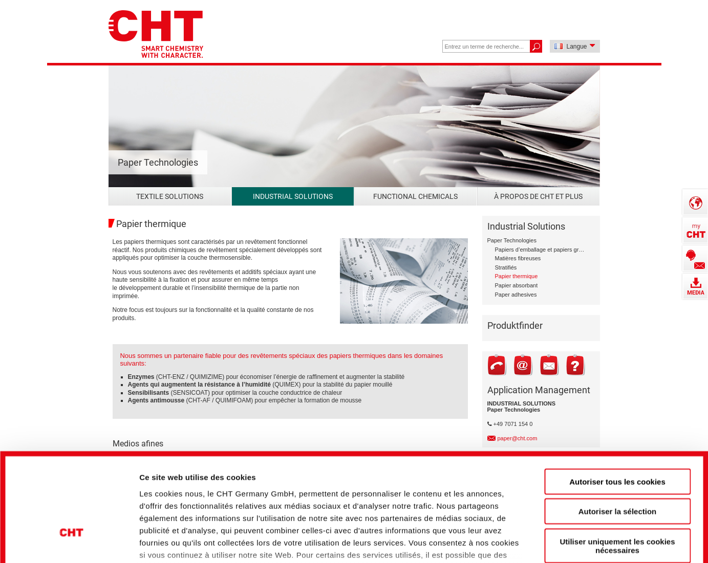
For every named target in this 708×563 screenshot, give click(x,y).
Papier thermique (516, 276)
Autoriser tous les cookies (617, 400)
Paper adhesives (516, 294)
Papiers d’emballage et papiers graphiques (540, 249)
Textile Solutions (169, 196)
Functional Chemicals (415, 196)
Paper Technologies (512, 240)
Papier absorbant (516, 285)
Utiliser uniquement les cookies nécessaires (617, 464)
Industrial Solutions (293, 196)
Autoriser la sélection (617, 429)
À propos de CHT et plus (538, 196)
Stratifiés (506, 267)
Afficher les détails (569, 537)
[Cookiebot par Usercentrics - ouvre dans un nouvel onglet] (71, 538)
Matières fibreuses (518, 258)
